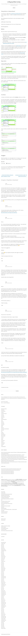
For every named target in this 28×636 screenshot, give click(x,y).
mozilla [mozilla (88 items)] (15, 483)
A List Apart (2, 536)
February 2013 (3, 582)
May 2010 (2, 610)
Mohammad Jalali (3, 508)
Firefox (2, 418)
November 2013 (3, 577)
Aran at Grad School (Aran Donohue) (6, 494)
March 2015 (3, 567)
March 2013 (3, 581)
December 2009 (3, 616)
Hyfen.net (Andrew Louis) (5, 502)
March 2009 (3, 627)
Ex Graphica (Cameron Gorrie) (5, 501)
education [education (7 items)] (18, 480)
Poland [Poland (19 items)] (11, 484)
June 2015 (2, 563)
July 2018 (2, 551)
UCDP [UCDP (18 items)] (24, 485)
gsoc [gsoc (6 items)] (21, 481)
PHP (1, 431)
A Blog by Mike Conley (14, 2)
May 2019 (2, 545)
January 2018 (3, 557)
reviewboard (3, 168)
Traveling (2, 444)
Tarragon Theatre (3, 529)
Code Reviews (3, 411)
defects (9, 167)
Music (2, 426)
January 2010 (3, 615)
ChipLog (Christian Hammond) (5, 496)
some (24, 52)
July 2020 (2, 544)
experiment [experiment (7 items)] (2, 481)
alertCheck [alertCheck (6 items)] (10, 479)
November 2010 (3, 603)
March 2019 (3, 548)
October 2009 (3, 618)
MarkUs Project (3, 518)
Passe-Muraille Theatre (4, 528)
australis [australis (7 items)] (13, 479)
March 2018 (3, 555)
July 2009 (2, 622)
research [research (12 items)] (16, 484)
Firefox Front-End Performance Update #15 (7, 473)
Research (2, 433)
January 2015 (3, 569)
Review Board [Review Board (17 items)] (4, 485)
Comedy (2, 412)
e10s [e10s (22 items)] (16, 480)
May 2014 (2, 574)
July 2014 (2, 571)
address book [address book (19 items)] (4, 479)
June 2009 (2, 623)
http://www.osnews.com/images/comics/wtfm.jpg (9, 212)
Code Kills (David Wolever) (5, 497)
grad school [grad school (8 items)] (19, 481)
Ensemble (2, 415)
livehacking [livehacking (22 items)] (7, 483)
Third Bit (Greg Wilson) (4, 511)
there (21, 52)
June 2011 (2, 596)
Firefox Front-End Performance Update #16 (7, 472)
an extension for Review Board (16, 13)
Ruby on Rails (3, 435)
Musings (2, 427)
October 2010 (3, 604)
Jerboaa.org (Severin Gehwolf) (5, 505)
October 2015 (3, 561)
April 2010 (2, 611)
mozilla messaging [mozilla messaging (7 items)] (19, 483)
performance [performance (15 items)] (7, 484)
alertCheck (2, 409)
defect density (23, 166)
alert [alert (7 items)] (7, 479)
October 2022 (3, 543)
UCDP (2, 445)
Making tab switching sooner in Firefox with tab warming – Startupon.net (11, 459)
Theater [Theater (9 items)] (13, 485)
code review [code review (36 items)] (19, 479)
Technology (3, 440)
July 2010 (2, 608)
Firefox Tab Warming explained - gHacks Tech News (8, 452)
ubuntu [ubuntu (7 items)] (22, 485)
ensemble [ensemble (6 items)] (24, 480)
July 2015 (2, 562)
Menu (14, 7)
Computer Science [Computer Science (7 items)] (3, 480)
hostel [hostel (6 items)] (23, 481)
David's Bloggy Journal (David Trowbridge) (7, 498)
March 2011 (3, 598)
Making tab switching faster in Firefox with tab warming (16, 455)
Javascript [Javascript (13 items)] (3, 483)
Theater (2, 441)
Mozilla (2, 425)
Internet (2, 421)
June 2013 (2, 578)
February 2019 (3, 549)
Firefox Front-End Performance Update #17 (7, 471)
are (22, 52)
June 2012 (2, 588)
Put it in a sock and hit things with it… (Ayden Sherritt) (9, 509)
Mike (6, 217)
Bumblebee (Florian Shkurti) (5, 495)
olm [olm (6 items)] (23, 483)
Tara (6, 183)
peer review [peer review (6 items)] (2, 484)
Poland (2, 432)
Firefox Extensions (4, 419)
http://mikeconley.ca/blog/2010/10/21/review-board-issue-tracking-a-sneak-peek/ (14, 372)
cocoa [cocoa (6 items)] (15, 479)
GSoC (2, 420)
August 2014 (3, 570)
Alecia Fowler (3, 491)
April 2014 (2, 575)
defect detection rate (4, 167)
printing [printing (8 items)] (14, 484)
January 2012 (3, 590)
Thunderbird (3, 442)
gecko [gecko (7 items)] (16, 481)
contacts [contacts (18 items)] (8, 480)
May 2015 (2, 564)
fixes (14, 167)
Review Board (18, 45)
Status (2, 439)
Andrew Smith (3, 492)
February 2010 (3, 614)
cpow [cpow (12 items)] (11, 480)
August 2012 (3, 585)
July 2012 (2, 587)
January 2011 (3, 601)
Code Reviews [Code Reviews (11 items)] (24, 479)
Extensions (10, 166)
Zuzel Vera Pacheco (4, 512)
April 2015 (2, 565)
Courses (2, 414)
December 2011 (3, 591)
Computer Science (4, 413)
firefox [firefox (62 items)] (13, 481)
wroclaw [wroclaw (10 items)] (6, 486)
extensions (12, 167)
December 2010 (3, 602)
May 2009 (2, 624)
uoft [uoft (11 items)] (2, 486)
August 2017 (3, 558)
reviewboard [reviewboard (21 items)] (21, 484)
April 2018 (2, 554)
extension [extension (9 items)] (6, 481)
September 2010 (3, 605)
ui (5, 168)
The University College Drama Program (7, 530)
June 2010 (2, 609)
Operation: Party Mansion (5, 428)
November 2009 (3, 617)
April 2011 (2, 597)
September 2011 (3, 594)
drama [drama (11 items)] (13, 480)
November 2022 (3, 542)
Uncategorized (3, 446)
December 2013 (3, 576)
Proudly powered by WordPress (5, 634)
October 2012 (3, 583)
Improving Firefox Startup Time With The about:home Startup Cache (11, 468)
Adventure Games (4, 408)
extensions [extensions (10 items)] (9, 481)
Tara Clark (2, 510)
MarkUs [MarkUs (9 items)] (11, 483)
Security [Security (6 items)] (8, 485)
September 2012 (3, 584)
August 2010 (3, 607)
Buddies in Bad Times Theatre (5, 525)
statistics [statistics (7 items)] (10, 485)
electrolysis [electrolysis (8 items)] (21, 480)
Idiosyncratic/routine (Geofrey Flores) (6, 503)
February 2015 (3, 568)
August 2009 (3, 621)
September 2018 (3, 550)
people (2, 53)
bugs (16, 166)
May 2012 (2, 589)
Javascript (2, 422)
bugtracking (19, 166)
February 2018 (3, 556)
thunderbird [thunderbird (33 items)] (17, 485)
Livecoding (2, 424)
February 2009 (3, 628)
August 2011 (3, 595)
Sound (2, 438)
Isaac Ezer (2, 504)
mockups (17, 167)
